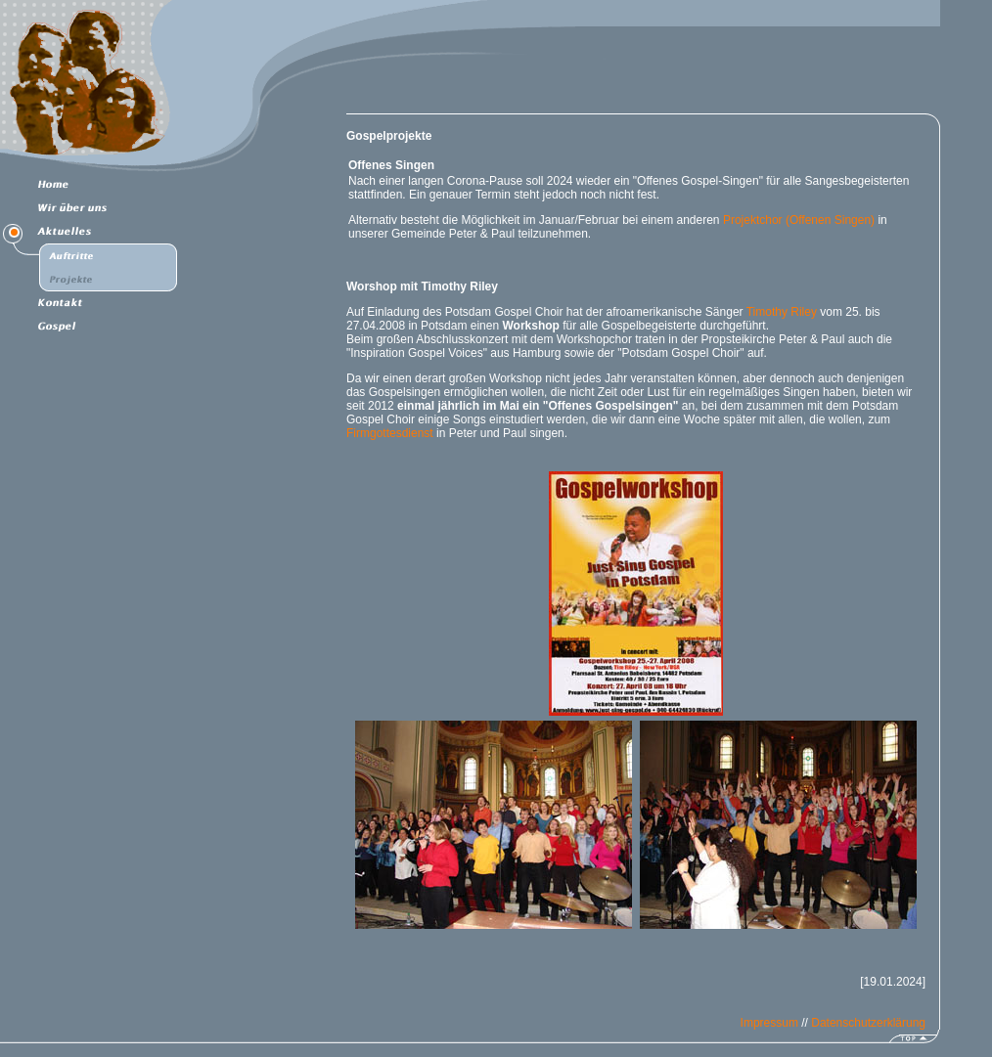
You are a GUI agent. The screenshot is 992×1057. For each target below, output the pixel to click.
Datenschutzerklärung (868, 1023)
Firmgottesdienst (389, 433)
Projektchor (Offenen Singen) (798, 220)
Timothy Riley (781, 312)
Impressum (769, 1023)
